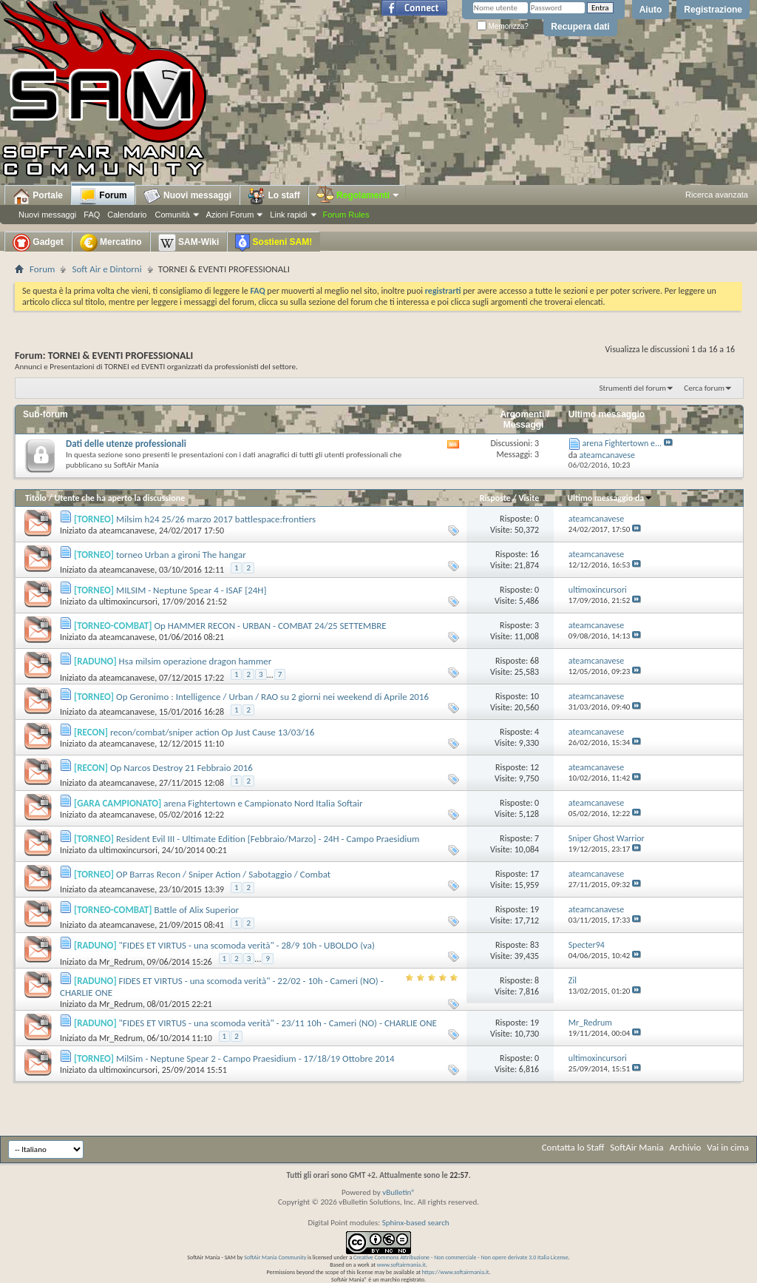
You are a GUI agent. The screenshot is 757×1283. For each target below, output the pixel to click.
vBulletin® (398, 1192)
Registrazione (713, 9)
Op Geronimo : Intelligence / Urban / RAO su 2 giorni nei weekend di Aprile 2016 (272, 696)
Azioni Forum (230, 214)
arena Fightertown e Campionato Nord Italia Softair (262, 803)
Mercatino (111, 243)
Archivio (686, 1147)
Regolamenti (358, 195)
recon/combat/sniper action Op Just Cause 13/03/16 (212, 732)
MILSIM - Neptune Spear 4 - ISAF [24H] (191, 590)
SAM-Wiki (189, 243)
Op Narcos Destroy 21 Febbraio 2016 (181, 767)
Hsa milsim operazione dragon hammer (195, 661)
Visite (528, 498)
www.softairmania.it (401, 1264)
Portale (38, 196)
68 (534, 661)
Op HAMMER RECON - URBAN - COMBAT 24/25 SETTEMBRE (270, 625)
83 (534, 945)
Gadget (38, 243)
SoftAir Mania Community (275, 1257)
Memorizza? (503, 26)
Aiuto (650, 9)
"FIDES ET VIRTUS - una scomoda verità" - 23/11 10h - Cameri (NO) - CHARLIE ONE (278, 1022)
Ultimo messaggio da (610, 498)
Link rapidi (288, 214)
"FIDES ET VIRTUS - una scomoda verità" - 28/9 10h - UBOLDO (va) (247, 945)
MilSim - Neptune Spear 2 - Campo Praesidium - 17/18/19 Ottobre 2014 (255, 1058)
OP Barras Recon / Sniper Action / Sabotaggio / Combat (223, 874)
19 (534, 909)
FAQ (92, 214)
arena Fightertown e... (622, 443)
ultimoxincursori (128, 601)
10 (534, 696)
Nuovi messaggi (47, 214)
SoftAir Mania (636, 1147)
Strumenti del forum (632, 388)
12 (534, 767)
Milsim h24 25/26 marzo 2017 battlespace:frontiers (216, 519)
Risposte (495, 498)
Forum (103, 196)
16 (534, 554)
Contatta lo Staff (573, 1147)
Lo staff (274, 196)
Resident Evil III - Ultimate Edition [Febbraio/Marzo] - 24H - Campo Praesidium (267, 838)
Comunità (172, 214)
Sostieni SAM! (273, 243)
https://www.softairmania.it (455, 1272)
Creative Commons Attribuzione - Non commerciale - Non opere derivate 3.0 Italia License (460, 1257)
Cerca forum (704, 388)
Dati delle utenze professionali (126, 443)
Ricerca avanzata (716, 194)
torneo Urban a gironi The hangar (181, 554)
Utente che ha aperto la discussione (119, 498)
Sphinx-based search (415, 1223)
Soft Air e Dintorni (106, 269)
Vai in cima (728, 1147)
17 (534, 874)
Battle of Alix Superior (196, 909)
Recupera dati (580, 26)
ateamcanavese (127, 530)
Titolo (36, 498)
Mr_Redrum (121, 962)
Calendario (126, 214)
